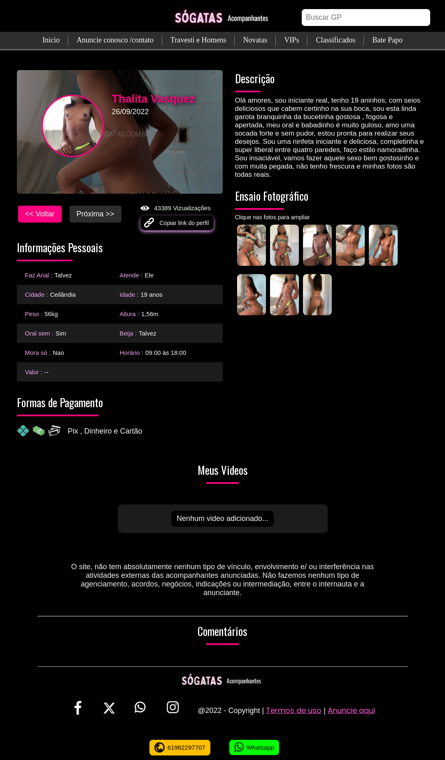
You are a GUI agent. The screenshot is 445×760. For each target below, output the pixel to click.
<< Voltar (40, 214)
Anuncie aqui (351, 710)
